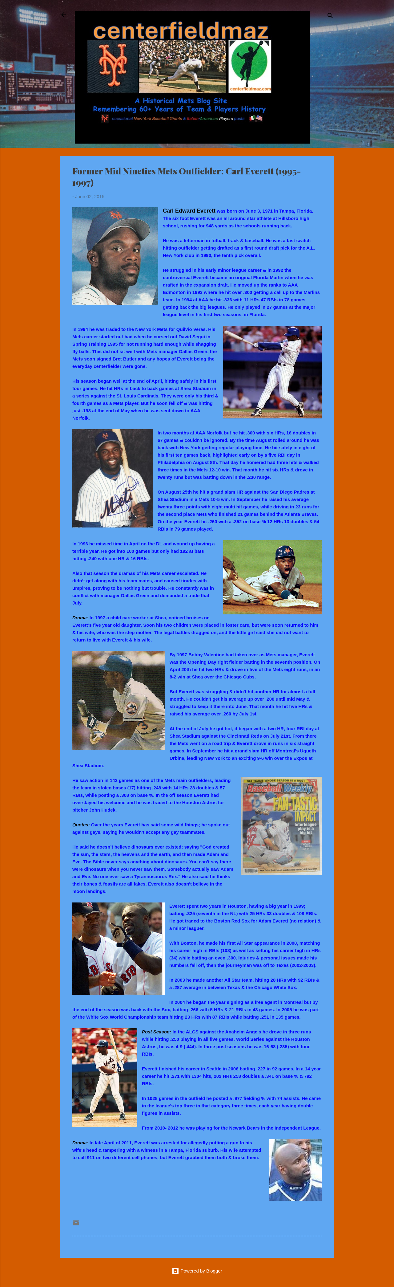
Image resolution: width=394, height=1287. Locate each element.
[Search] (330, 16)
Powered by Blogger (197, 1270)
